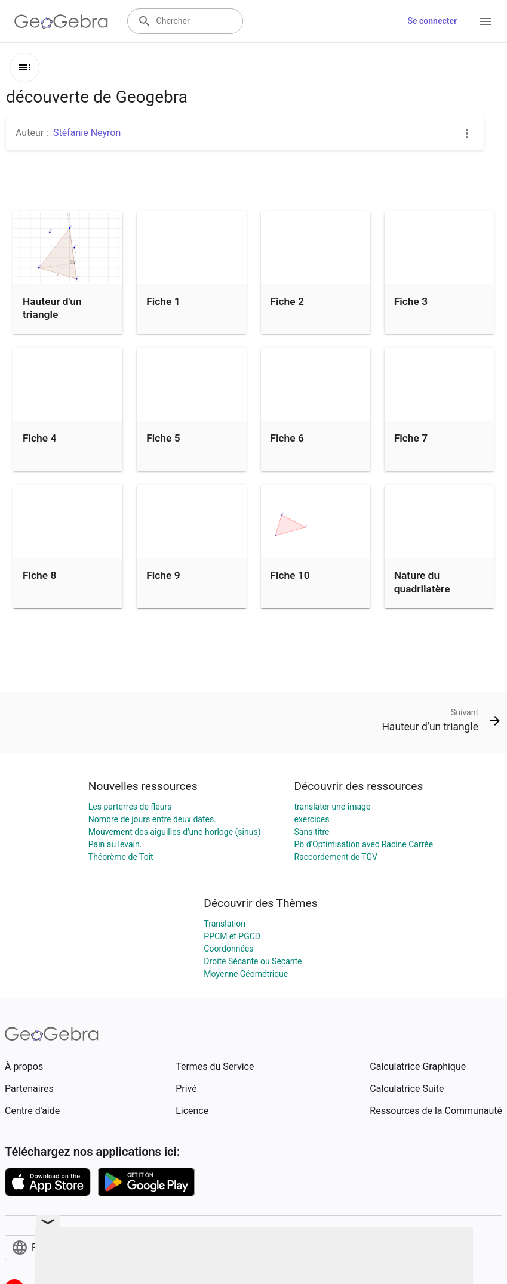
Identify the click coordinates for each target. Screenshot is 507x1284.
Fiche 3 (411, 301)
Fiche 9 (163, 575)
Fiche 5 (163, 438)
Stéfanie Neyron (87, 132)
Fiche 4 (39, 438)
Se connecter (432, 21)
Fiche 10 (290, 575)
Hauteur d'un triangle (52, 307)
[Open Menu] (485, 21)
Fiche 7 (411, 438)
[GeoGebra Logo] (61, 21)
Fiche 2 (287, 301)
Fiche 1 (163, 301)
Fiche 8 (39, 575)
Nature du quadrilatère (422, 581)
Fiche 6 (287, 438)
